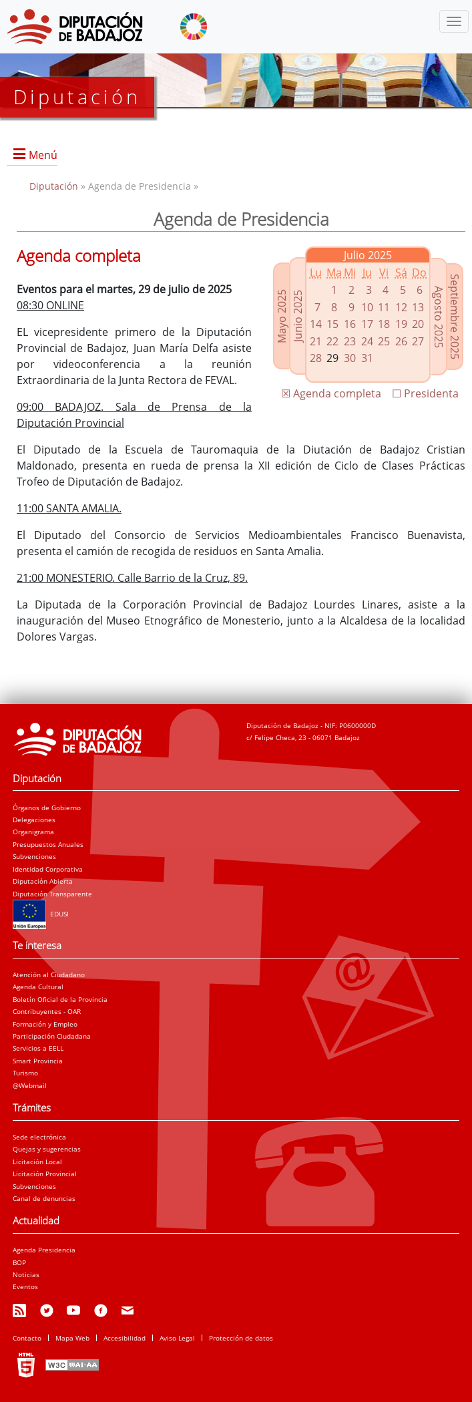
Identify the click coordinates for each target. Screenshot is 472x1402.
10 (367, 307)
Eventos (25, 1286)
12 (401, 307)
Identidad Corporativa (48, 869)
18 (384, 324)
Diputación (55, 186)
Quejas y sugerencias (47, 1149)
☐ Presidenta (425, 393)
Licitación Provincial (45, 1173)
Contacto (27, 1338)
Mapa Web (72, 1338)
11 (384, 307)
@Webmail (30, 1085)
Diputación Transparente (52, 893)
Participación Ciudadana (52, 1036)
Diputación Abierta (43, 881)
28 (316, 358)
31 (367, 358)
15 (332, 324)
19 (401, 324)
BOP (19, 1262)
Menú (43, 155)
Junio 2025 (297, 316)
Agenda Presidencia (44, 1249)
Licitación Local (37, 1161)
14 (316, 324)
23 (350, 341)
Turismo (25, 1072)
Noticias (26, 1274)
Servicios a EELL (38, 1048)
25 (384, 341)
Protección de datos (241, 1338)
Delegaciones (34, 819)
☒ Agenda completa (331, 393)
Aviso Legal (177, 1338)
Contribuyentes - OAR (47, 1011)
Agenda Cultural (38, 986)
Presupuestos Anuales (48, 844)
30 (350, 358)
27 (418, 341)
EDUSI (41, 913)
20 (418, 324)
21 (316, 341)
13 (418, 307)
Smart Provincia (38, 1060)
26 (401, 341)
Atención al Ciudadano (49, 974)
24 (367, 341)
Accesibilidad (124, 1338)
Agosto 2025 (438, 316)
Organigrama (33, 831)
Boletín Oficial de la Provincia (60, 999)
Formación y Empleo (45, 1024)
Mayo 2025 (281, 316)
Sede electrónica (39, 1137)
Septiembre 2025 (454, 316)
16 (350, 324)
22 (332, 341)
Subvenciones (34, 856)
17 (367, 324)
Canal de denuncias (44, 1198)
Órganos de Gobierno (47, 807)
